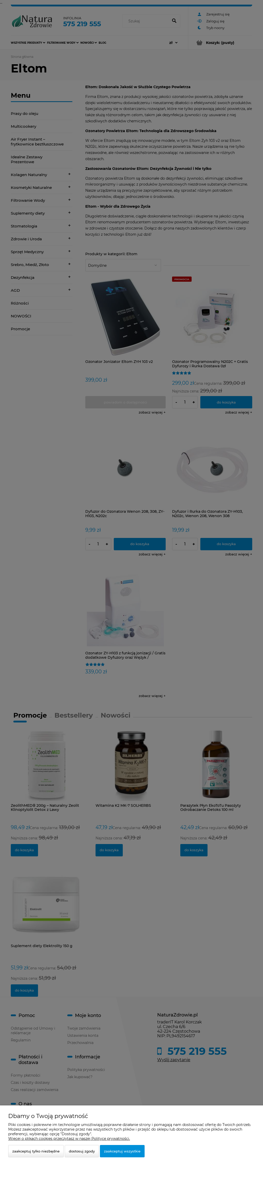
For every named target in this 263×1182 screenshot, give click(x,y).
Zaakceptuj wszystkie (122, 1151)
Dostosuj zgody (82, 1151)
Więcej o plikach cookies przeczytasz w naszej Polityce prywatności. (69, 1138)
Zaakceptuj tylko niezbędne (36, 1151)
